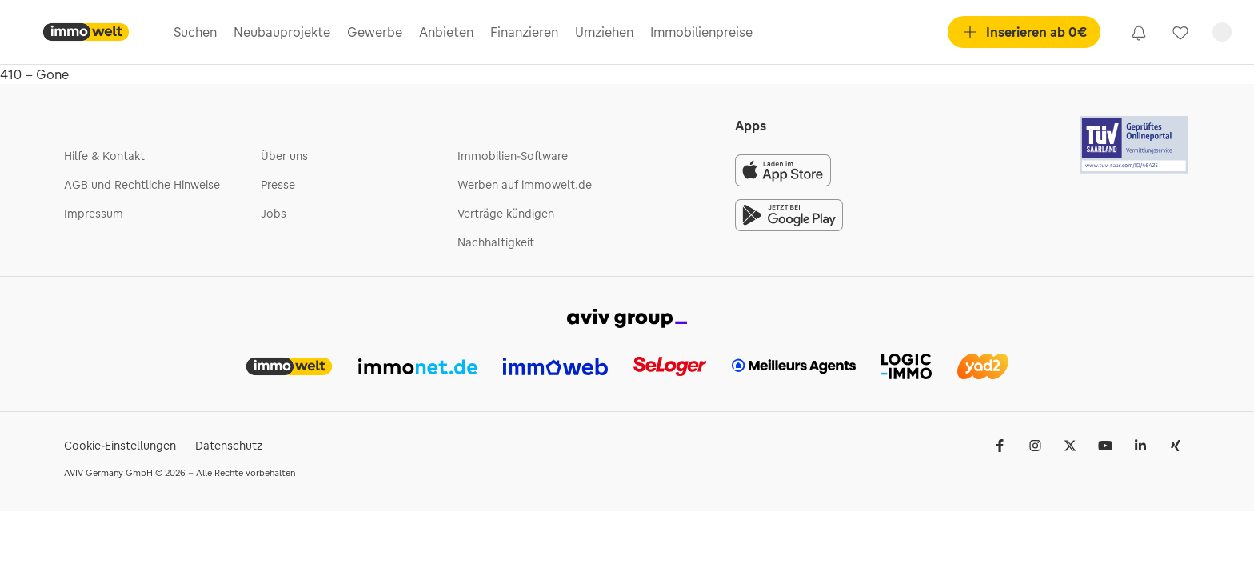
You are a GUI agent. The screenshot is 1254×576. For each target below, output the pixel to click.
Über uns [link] (284, 156)
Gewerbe (374, 32)
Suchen (195, 32)
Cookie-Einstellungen (120, 445)
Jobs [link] (273, 213)
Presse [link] (278, 185)
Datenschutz (228, 445)
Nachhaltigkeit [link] (495, 242)
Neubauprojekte (282, 32)
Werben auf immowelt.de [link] (524, 185)
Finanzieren (524, 32)
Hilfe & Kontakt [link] (104, 156)
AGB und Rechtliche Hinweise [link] (142, 185)
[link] (1139, 32)
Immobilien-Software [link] (512, 156)
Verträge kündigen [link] (505, 213)
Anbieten (446, 32)
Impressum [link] (93, 213)
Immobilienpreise (701, 32)
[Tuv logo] (1135, 145)
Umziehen (604, 32)
